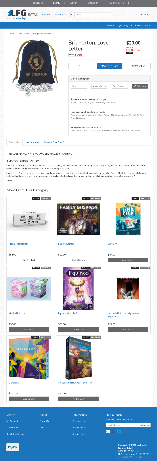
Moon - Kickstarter (18, 243)
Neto (140, 457)
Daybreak (14, 382)
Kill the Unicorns (17, 313)
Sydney (74, 3)
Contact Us (45, 427)
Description (14, 142)
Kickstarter (60, 14)
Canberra (92, 3)
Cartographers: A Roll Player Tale (75, 382)
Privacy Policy (79, 427)
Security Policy (80, 434)
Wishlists (109, 25)
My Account (12, 421)
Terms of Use (79, 421)
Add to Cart (109, 66)
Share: (76, 55)
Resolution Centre (15, 434)
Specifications (32, 142)
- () (144, 14)
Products (45, 14)
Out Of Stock (28, 260)
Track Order (12, 427)
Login (119, 25)
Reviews (54, 142)
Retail (56, 3)
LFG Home (38, 3)
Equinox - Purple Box (69, 313)
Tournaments (116, 3)
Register (128, 25)
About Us (44, 421)
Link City (112, 243)
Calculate (140, 86)
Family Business (66, 243)
